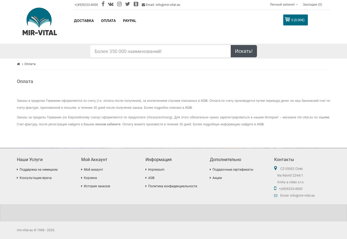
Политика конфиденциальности (172, 186)
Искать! (244, 51)
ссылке (324, 117)
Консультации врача (36, 178)
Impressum (156, 169)
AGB (204, 101)
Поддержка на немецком (39, 169)
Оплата (30, 64)
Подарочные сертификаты (232, 169)
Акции (217, 178)
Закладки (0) (312, 4)
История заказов (97, 186)
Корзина (90, 178)
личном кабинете (108, 124)
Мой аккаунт (93, 169)
